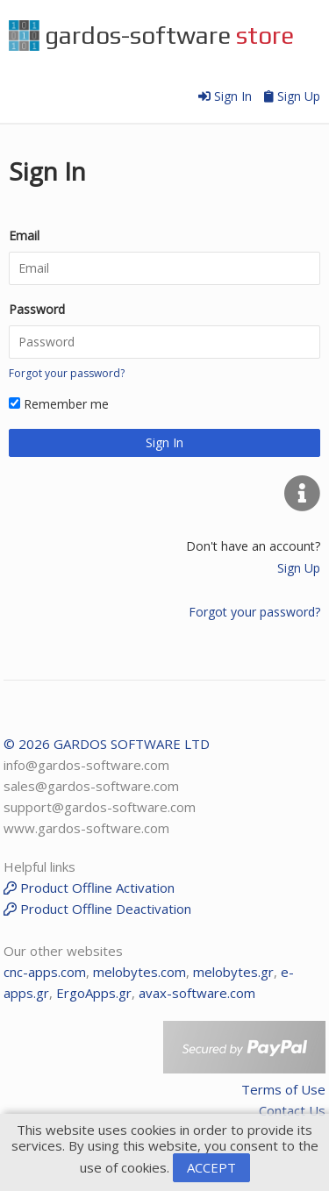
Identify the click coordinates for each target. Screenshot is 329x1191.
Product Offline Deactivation (97, 908)
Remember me (59, 404)
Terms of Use (283, 1089)
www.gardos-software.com (86, 828)
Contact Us (292, 1110)
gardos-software (151, 35)
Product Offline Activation (89, 887)
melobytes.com (139, 972)
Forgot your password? (67, 373)
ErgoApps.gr (94, 993)
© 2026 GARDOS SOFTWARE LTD (107, 743)
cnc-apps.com (45, 972)
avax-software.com (197, 993)
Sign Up (292, 96)
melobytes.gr (233, 972)
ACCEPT (211, 1167)
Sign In (226, 96)
